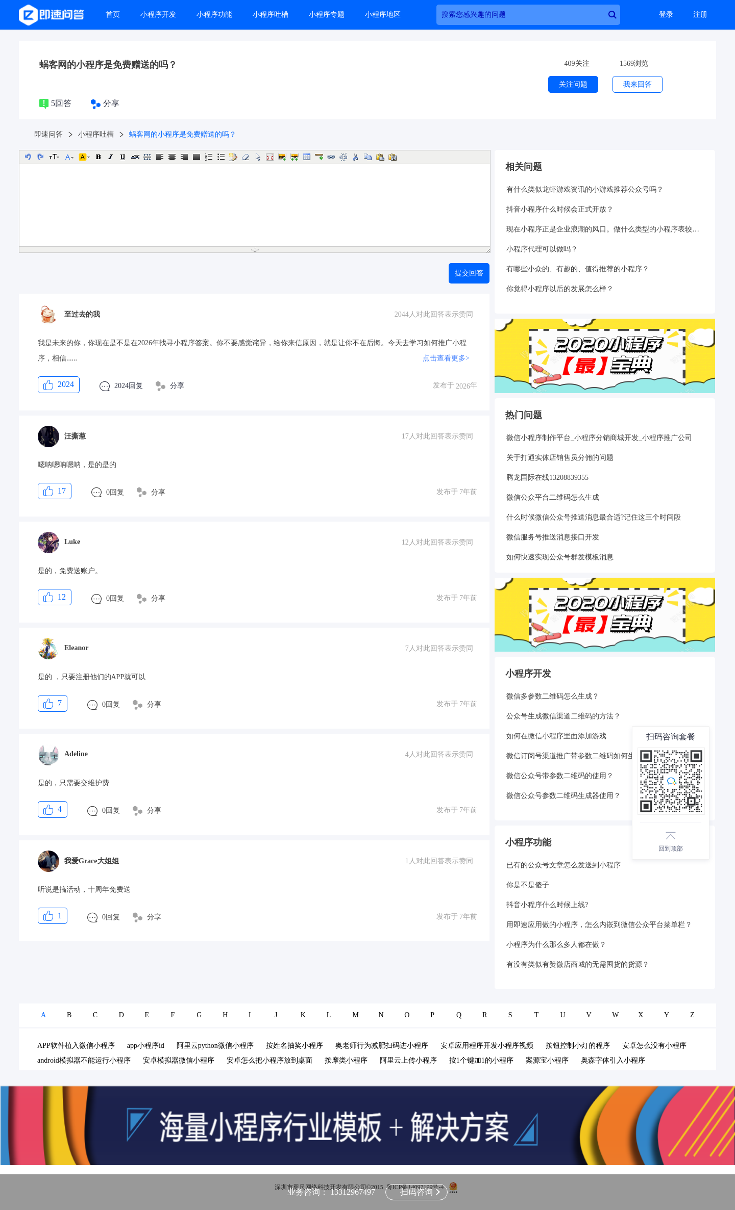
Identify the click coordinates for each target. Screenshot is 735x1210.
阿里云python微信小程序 (215, 1045)
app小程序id (145, 1045)
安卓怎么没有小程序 (654, 1045)
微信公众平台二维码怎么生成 (552, 497)
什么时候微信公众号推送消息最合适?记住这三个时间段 (593, 517)
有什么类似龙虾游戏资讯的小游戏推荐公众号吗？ (585, 189)
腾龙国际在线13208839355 (547, 477)
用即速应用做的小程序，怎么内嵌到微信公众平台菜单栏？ (599, 925)
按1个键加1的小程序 (481, 1060)
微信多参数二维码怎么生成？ (552, 696)
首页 (113, 14)
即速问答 (48, 134)
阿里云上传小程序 (408, 1060)
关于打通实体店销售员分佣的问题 (560, 457)
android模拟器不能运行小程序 (84, 1060)
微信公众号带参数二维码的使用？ (560, 776)
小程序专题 (327, 14)
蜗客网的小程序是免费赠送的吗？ (108, 65)
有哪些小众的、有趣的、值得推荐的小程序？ (577, 269)
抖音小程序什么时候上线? (547, 905)
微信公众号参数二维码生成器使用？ (563, 796)
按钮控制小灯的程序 (578, 1045)
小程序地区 (383, 14)
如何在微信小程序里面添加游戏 (556, 736)
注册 (700, 14)
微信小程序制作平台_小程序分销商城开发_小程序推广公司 (599, 438)
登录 (666, 14)
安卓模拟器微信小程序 (178, 1060)
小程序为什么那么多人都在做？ (556, 944)
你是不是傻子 (527, 885)
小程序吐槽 (270, 14)
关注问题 (573, 84)
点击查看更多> (446, 358)
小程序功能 (214, 14)
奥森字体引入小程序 (613, 1060)
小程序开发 (158, 14)
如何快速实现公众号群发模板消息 (560, 557)
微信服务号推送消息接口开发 (552, 537)
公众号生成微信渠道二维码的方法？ (563, 716)
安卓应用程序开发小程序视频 (486, 1045)
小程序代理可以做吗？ (542, 249)
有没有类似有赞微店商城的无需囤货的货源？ (577, 964)
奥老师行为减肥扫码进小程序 (381, 1045)
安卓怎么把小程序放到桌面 (269, 1060)
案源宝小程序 (547, 1060)
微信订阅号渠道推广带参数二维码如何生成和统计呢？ (592, 756)
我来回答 (637, 84)
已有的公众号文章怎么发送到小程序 (563, 865)
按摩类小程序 (346, 1060)
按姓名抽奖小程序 (294, 1045)
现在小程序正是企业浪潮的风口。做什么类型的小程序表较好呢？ (604, 229)
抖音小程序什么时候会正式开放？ (560, 209)
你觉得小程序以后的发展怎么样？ (560, 289)
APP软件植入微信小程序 (76, 1045)
